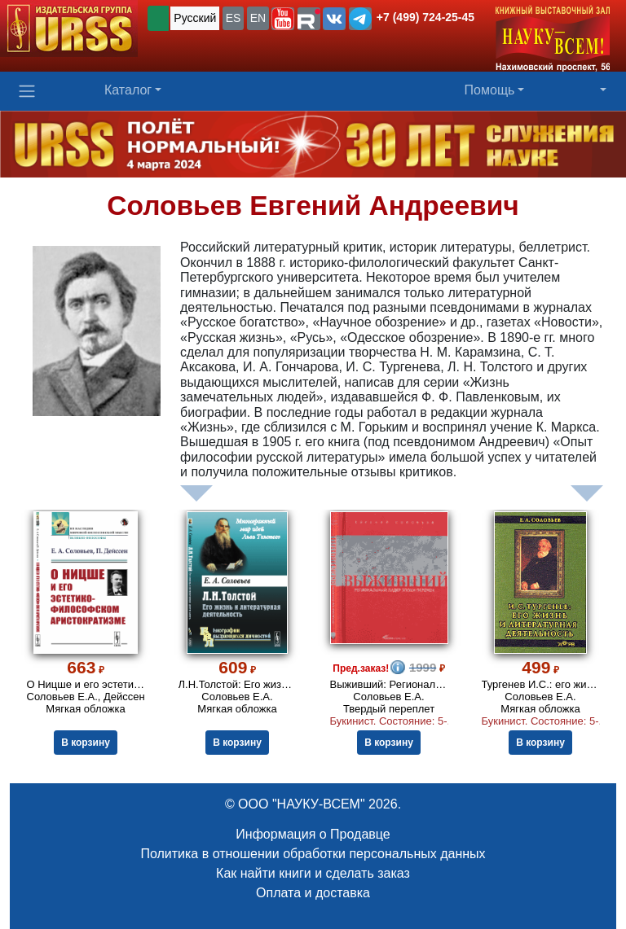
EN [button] (258, 17)
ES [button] (233, 17)
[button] (282, 18)
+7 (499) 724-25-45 (425, 17)
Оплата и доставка (313, 893)
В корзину (85, 742)
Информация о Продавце (313, 834)
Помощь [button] (490, 90)
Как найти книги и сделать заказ (313, 873)
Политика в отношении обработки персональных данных (312, 854)
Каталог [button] (128, 90)
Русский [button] (195, 17)
